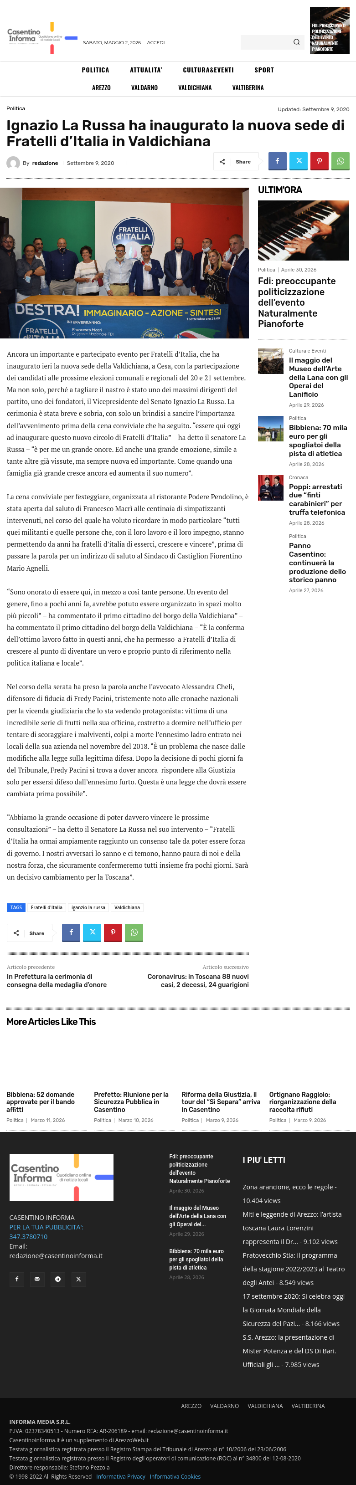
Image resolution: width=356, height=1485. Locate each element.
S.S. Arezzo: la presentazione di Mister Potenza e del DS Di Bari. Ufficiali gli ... (289, 1351)
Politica (15, 108)
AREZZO (191, 1406)
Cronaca (299, 416)
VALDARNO (224, 1406)
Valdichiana (127, 907)
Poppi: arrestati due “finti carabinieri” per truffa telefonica (316, 430)
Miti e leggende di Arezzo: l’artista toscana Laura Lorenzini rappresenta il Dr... (292, 1228)
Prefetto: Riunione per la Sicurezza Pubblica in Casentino (131, 1102)
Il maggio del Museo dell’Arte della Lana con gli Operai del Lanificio (315, 339)
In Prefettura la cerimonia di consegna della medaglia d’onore (57, 981)
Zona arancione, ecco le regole (288, 1187)
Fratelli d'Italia (46, 907)
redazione (45, 163)
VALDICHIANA (265, 1406)
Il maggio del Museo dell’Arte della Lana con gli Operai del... (198, 1216)
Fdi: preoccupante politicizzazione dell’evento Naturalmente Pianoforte (329, 37)
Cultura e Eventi (307, 320)
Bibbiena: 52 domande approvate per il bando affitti (40, 1102)
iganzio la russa (88, 907)
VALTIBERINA (308, 1406)
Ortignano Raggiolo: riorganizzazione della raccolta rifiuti (302, 1102)
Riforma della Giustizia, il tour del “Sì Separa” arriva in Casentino (221, 1102)
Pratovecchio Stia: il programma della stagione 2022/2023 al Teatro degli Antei (294, 1269)
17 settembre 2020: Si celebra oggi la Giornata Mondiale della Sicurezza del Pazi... (294, 1310)
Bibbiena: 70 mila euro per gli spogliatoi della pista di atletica (318, 386)
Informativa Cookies (175, 1476)
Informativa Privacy (120, 1476)
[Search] (296, 42)
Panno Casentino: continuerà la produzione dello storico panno (312, 478)
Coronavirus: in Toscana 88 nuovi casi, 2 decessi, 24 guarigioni (198, 981)
